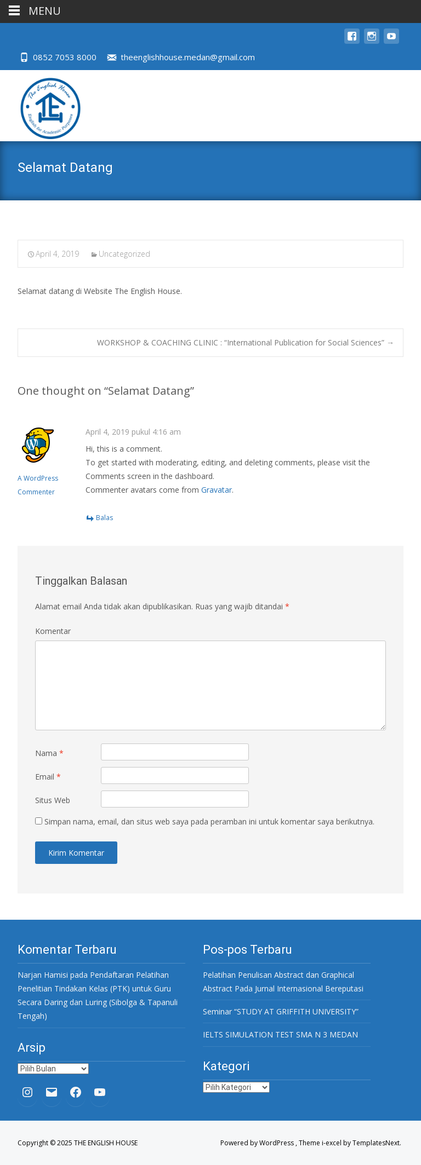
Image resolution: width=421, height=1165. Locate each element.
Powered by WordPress (257, 1142)
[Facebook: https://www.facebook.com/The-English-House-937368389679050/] (76, 1092)
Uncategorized (124, 254)
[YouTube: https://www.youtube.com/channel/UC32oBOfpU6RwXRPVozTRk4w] (100, 1092)
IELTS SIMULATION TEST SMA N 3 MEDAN (280, 1034)
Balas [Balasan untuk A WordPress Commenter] (104, 517)
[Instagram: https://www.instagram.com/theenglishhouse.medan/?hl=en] (27, 1092)
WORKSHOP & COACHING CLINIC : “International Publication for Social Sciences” (245, 342)
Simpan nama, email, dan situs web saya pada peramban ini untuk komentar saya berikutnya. (209, 821)
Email (48, 776)
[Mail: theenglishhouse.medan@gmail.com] (51, 1092)
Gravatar (216, 490)
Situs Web (52, 800)
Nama (49, 753)
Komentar (53, 631)
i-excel (332, 1142)
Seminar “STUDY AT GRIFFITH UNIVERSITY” (281, 1011)
